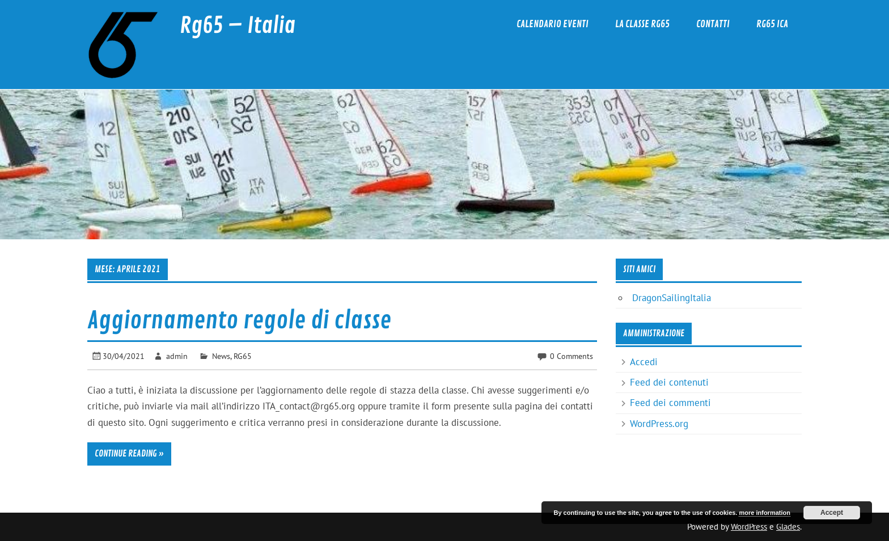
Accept (831, 513)
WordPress (749, 526)
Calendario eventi (553, 24)
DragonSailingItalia (671, 297)
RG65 (243, 355)
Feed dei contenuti (669, 382)
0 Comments (571, 355)
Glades (788, 526)
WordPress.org (659, 423)
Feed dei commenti (670, 402)
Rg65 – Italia (237, 26)
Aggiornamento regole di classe (239, 321)
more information (764, 512)
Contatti (713, 24)
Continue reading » (129, 453)
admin (177, 355)
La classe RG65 (642, 24)
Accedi (644, 362)
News (221, 355)
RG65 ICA (772, 24)
